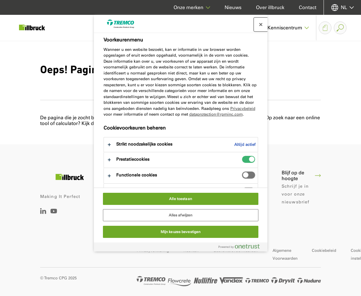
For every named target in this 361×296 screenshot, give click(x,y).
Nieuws (233, 7)
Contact (307, 7)
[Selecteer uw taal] (342, 7)
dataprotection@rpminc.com (216, 114)
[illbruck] (36, 27)
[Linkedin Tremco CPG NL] (43, 212)
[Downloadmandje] (325, 27)
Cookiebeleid (324, 250)
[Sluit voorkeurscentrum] (260, 24)
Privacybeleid (242, 108)
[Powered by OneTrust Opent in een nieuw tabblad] (241, 248)
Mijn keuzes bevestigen (181, 232)
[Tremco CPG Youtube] (54, 215)
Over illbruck (270, 7)
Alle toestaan (180, 199)
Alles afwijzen (181, 215)
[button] (288, 28)
